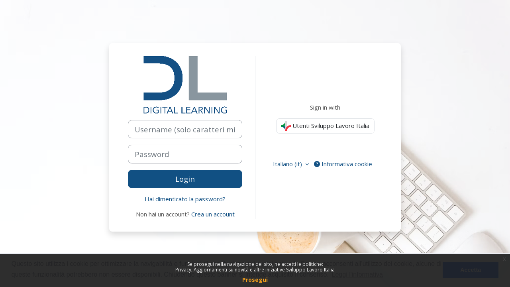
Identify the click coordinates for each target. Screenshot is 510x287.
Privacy (183, 269)
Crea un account (213, 214)
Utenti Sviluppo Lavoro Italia (325, 126)
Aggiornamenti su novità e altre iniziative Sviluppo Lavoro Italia (264, 269)
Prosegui (255, 279)
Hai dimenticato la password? (185, 199)
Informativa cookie (343, 164)
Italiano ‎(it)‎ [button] (288, 164)
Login (185, 179)
